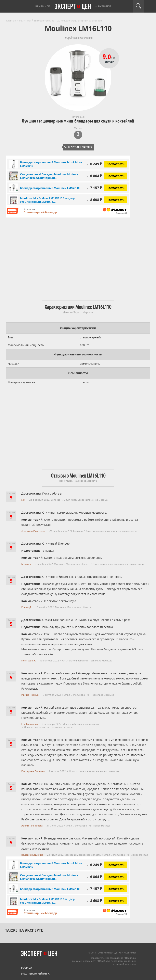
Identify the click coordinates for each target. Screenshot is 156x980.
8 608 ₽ (94, 199)
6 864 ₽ (94, 175)
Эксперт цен (73, 7)
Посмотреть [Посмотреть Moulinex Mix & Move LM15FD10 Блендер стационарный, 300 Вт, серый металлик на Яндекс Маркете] (115, 200)
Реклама (26, 967)
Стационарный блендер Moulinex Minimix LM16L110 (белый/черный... (49, 176)
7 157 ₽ (94, 187)
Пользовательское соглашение (106, 957)
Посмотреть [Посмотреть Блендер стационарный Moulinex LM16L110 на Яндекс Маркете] (115, 188)
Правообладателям (125, 963)
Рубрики (104, 6)
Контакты (130, 952)
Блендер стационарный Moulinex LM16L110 (49, 188)
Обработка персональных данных (117, 960)
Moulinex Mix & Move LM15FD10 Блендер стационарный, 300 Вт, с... (47, 200)
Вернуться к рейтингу (78, 147)
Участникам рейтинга (35, 973)
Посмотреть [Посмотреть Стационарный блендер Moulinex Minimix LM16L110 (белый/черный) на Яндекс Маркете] (115, 176)
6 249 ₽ (94, 163)
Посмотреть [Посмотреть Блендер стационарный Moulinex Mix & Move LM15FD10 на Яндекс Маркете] (115, 164)
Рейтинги (42, 6)
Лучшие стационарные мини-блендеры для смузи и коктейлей (78, 121)
